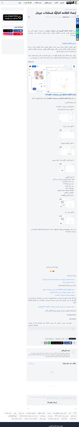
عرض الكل (31, 363)
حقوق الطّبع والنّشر (12, 416)
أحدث (75, 408)
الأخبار (56, 2)
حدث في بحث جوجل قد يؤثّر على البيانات (28, 416)
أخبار (66, 9)
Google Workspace (49, 338)
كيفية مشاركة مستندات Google (64, 295)
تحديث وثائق (73, 416)
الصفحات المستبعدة (30, 413)
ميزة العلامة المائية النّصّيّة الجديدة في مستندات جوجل (58, 289)
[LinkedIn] (77, 34)
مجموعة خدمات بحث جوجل (30, 418)
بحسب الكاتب (38, 2)
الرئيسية (62, 2)
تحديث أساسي (8, 413)
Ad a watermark (68, 282)
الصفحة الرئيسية (72, 9)
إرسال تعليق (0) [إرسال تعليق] (52, 402)
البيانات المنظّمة (41, 413)
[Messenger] (77, 22)
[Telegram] (77, 28)
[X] (77, 25)
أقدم (29, 408)
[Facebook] (77, 19)
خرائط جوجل (64, 418)
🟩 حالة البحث (27, 2)
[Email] (77, 37)
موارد (19, 2)
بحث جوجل (21, 413)
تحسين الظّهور (48, 2)
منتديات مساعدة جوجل (17, 418)
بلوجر (15, 413)
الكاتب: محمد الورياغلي (59, 338)
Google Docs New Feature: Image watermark (58, 279)
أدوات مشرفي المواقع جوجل (59, 413)
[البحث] (3, 2)
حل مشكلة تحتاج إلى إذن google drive (62, 292)
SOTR (74, 413)
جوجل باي (50, 416)
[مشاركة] (29, 17)
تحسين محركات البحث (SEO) (61, 416)
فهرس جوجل (43, 418)
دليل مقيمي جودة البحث (53, 418)
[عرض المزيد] (42, 343)
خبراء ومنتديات (73, 418)
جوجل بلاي (42, 416)
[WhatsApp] (77, 31)
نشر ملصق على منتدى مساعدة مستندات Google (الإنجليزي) (56, 307)
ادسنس (49, 413)
